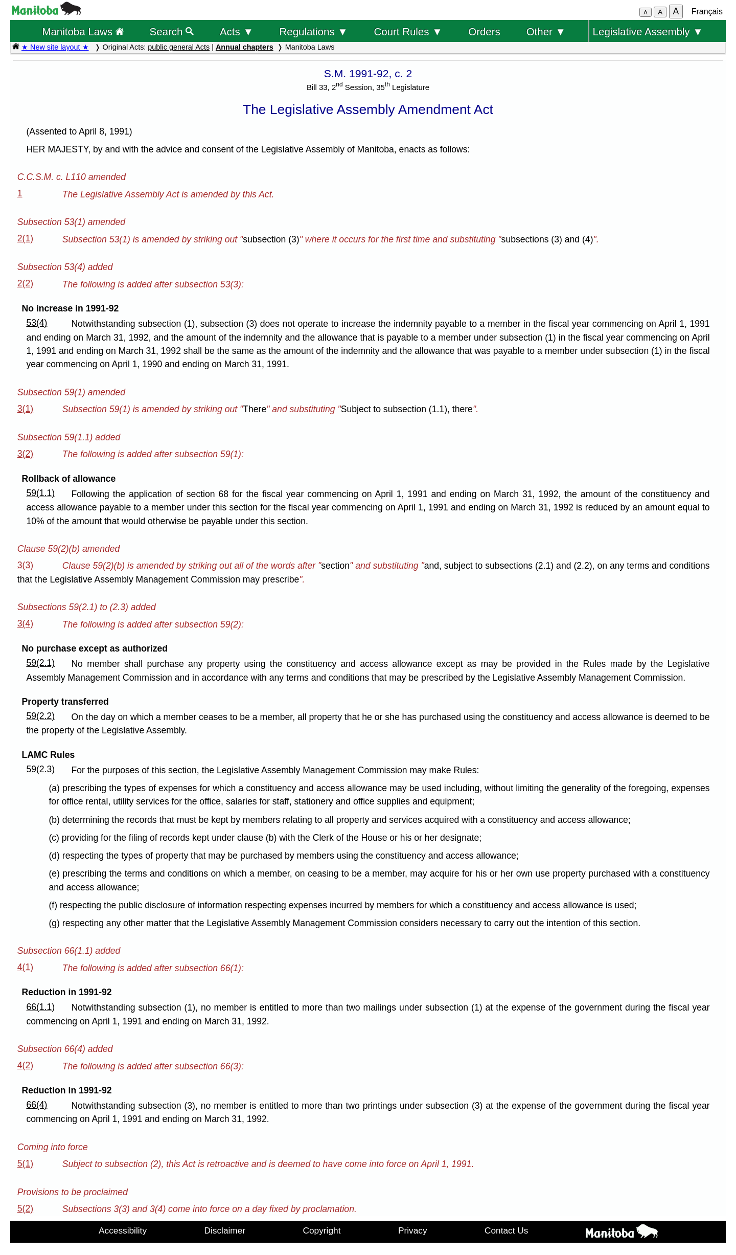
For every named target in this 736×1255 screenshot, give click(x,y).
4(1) (25, 967)
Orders (484, 31)
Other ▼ (546, 31)
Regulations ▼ (314, 31)
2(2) (25, 283)
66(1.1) (40, 1007)
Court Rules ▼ (408, 31)
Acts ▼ (237, 31)
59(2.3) (40, 769)
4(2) (25, 1065)
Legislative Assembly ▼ (648, 31)
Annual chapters (244, 47)
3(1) (25, 409)
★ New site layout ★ (55, 47)
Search (172, 31)
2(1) (25, 238)
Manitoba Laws (82, 31)
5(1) (25, 1163)
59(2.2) (40, 716)
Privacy (412, 1230)
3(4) (25, 623)
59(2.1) (40, 663)
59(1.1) (40, 493)
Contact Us (506, 1230)
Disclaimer (225, 1230)
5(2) (25, 1208)
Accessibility (123, 1230)
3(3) (25, 565)
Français (707, 11)
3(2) (25, 454)
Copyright (322, 1230)
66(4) (36, 1105)
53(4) (36, 323)
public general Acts (179, 47)
